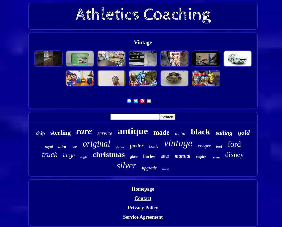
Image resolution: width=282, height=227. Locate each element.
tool (219, 146)
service (104, 133)
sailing (224, 132)
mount (215, 157)
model (165, 169)
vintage (178, 143)
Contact (142, 198)
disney (234, 155)
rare (84, 131)
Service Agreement (143, 217)
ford (234, 144)
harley (149, 156)
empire (201, 157)
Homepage (143, 189)
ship (40, 133)
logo (83, 157)
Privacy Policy (143, 207)
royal (49, 147)
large (69, 155)
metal (180, 133)
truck (49, 154)
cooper (204, 145)
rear (74, 146)
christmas (109, 154)
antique (133, 131)
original (96, 143)
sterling (60, 132)
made (161, 132)
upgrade (149, 168)
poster (136, 145)
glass (134, 157)
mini (62, 146)
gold (244, 132)
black (200, 131)
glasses (120, 147)
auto (165, 156)
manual (182, 156)
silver (126, 165)
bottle (153, 146)
